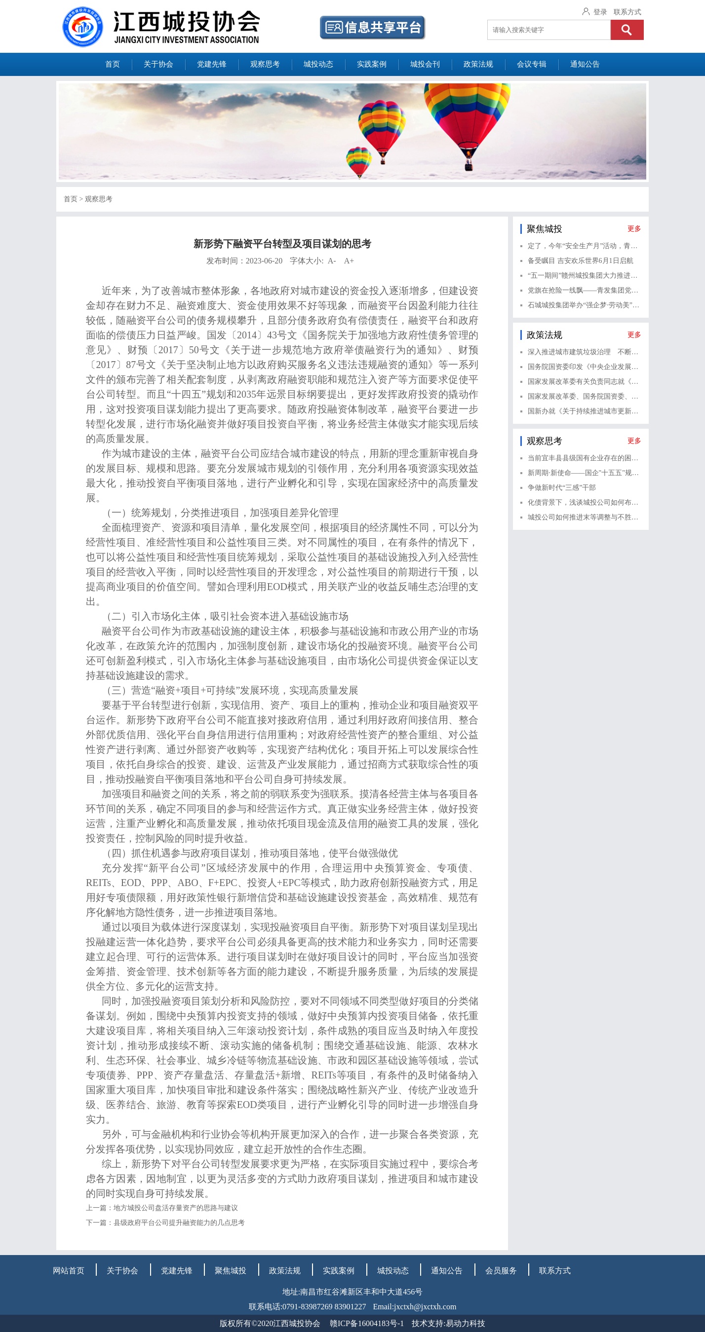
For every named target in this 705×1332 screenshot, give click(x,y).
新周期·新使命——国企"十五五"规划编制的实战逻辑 (584, 473)
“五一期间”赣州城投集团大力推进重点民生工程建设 (584, 275)
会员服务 (501, 1270)
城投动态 (318, 64)
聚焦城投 (230, 1270)
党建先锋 (212, 64)
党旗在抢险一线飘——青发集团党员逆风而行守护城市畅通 (584, 290)
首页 (112, 64)
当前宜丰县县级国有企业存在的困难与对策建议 (584, 458)
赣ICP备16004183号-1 (367, 1323)
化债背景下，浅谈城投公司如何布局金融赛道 (584, 502)
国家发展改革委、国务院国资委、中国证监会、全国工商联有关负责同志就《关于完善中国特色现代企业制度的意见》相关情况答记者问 (584, 396)
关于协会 (158, 64)
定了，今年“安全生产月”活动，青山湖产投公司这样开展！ (584, 246)
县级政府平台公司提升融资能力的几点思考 (179, 1222)
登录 (600, 12)
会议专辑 (532, 64)
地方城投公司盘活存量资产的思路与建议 (176, 1208)
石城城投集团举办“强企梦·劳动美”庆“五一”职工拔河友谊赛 (584, 305)
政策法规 (478, 64)
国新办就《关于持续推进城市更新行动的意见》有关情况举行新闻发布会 (584, 411)
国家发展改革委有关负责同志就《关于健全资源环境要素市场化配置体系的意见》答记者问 (584, 381)
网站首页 (68, 1270)
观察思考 (265, 64)
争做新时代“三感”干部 (562, 487)
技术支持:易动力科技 (448, 1323)
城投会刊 (425, 64)
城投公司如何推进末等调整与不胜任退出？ (584, 517)
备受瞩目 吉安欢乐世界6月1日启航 (580, 260)
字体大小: (322, 261)
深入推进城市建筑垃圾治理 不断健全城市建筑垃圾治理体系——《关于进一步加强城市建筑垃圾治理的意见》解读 (584, 352)
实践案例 (372, 64)
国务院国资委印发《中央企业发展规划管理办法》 (584, 366)
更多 (634, 228)
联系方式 (627, 12)
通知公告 (585, 64)
